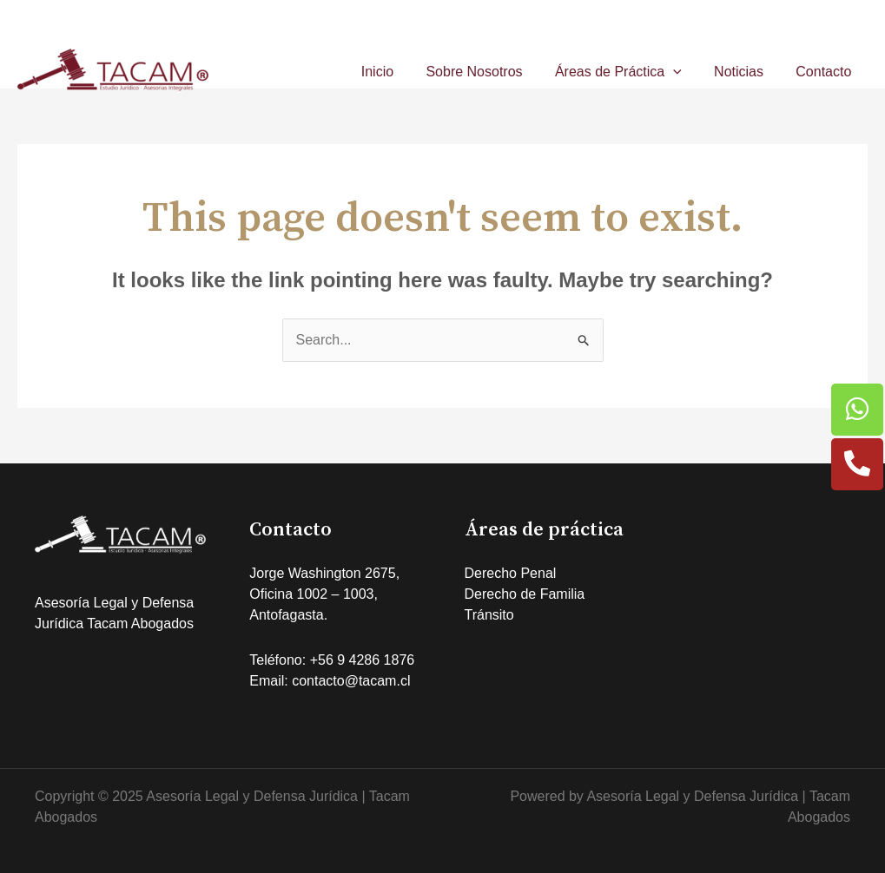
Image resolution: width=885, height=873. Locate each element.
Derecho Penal (511, 573)
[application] (684, 71)
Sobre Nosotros (490, 71)
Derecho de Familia (525, 594)
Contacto (826, 71)
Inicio (398, 71)
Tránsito (489, 614)
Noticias (745, 71)
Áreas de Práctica (629, 71)
